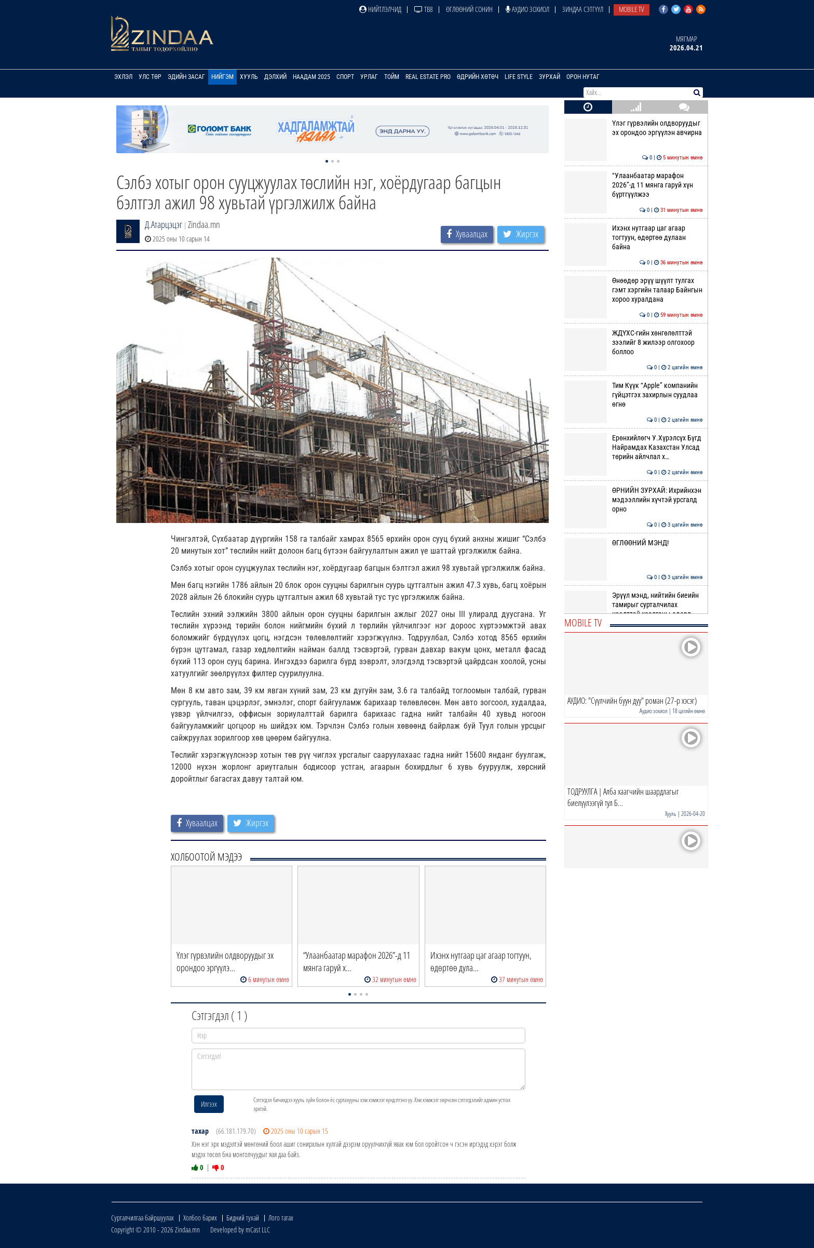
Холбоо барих (200, 1218)
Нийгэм (222, 76)
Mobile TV (631, 9)
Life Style (519, 76)
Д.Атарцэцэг (163, 224)
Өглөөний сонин (469, 9)
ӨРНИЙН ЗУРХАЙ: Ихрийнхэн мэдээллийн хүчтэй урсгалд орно (633, 500)
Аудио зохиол (527, 9)
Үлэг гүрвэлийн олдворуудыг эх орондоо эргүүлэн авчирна (633, 127)
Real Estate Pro (428, 76)
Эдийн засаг (186, 76)
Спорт (345, 76)
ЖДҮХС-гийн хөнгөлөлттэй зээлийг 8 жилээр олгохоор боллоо (633, 342)
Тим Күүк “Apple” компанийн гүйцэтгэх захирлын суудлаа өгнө (633, 395)
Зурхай (549, 76)
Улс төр (150, 76)
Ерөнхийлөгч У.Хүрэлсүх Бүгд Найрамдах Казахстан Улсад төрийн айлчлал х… (633, 447)
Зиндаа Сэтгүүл (582, 9)
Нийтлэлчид (380, 9)
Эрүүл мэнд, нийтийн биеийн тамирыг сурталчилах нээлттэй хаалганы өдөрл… (633, 605)
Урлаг (369, 76)
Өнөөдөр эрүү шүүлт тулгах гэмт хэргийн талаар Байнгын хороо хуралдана (633, 290)
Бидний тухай (242, 1218)
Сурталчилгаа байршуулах (142, 1218)
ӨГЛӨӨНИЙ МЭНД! (633, 542)
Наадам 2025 (311, 76)
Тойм (391, 76)
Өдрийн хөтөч (477, 76)
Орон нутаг (583, 76)
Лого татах (280, 1218)
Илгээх (209, 1104)
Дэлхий (275, 76)
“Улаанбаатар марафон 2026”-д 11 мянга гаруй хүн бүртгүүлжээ (633, 185)
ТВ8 (423, 9)
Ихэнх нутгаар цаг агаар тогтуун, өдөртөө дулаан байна (633, 237)
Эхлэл (123, 76)
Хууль (249, 76)
